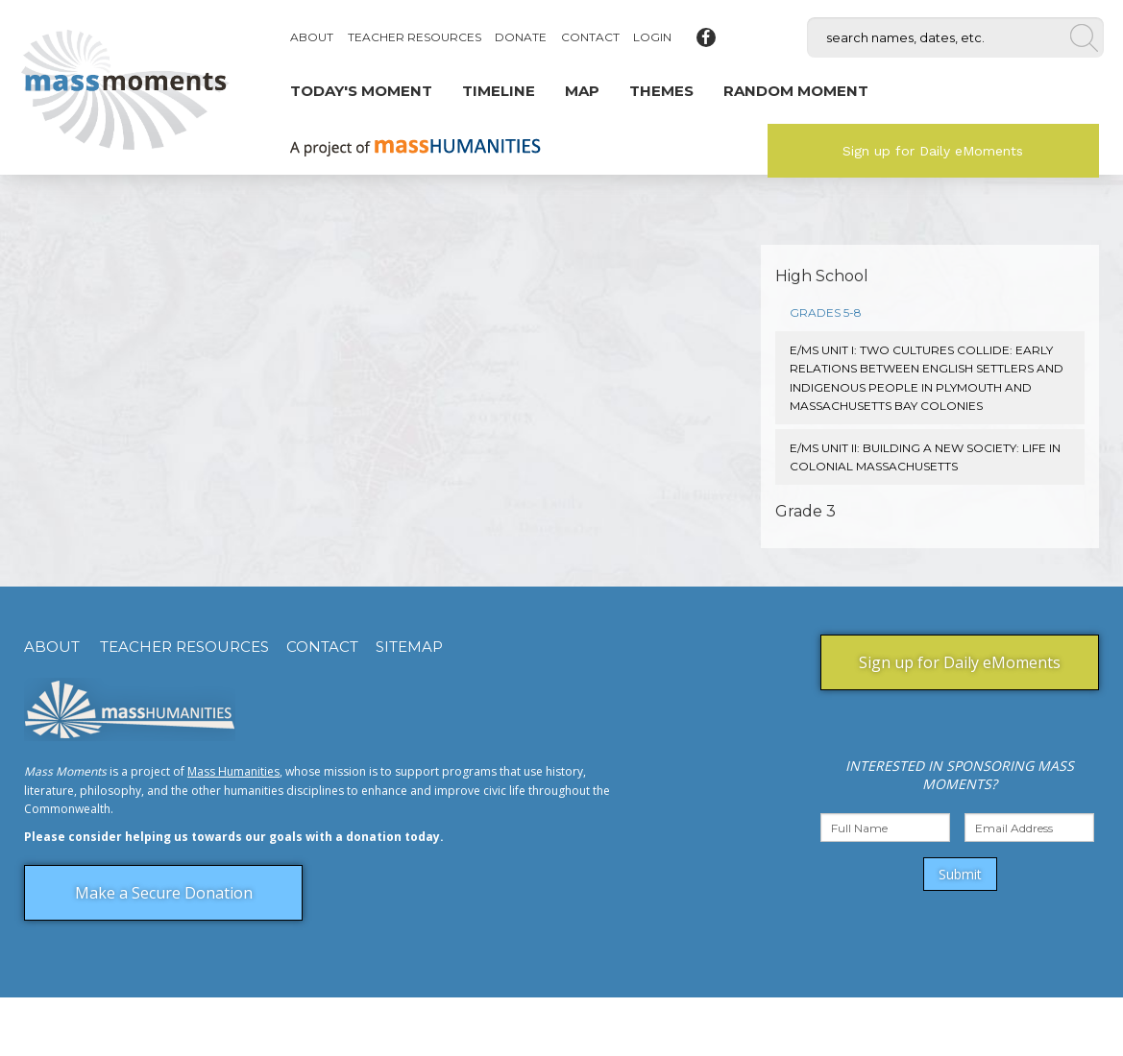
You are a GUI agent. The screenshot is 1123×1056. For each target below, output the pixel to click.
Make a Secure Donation (164, 892)
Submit (960, 874)
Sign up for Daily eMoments (932, 150)
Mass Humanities (233, 771)
